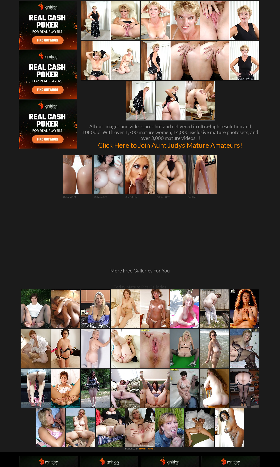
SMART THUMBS (147, 395)
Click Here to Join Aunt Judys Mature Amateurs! (170, 145)
